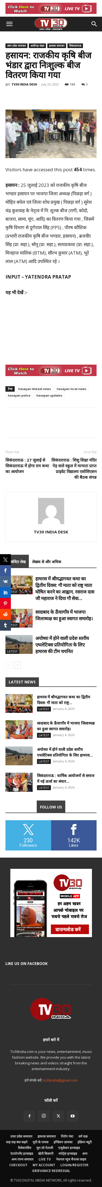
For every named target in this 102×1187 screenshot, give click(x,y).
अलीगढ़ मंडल (37, 46)
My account (44, 1165)
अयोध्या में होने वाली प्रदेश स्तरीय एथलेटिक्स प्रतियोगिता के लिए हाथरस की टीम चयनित (62, 644)
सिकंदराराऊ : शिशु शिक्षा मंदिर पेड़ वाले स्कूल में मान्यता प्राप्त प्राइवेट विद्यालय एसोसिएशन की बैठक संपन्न (74, 468)
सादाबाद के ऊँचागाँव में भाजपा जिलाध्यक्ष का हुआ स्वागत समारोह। (64, 615)
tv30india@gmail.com (60, 1080)
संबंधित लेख (17, 561)
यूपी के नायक (40, 1142)
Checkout (18, 1165)
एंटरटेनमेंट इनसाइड (21, 1153)
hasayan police (19, 395)
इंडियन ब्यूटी (85, 1142)
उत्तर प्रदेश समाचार (16, 46)
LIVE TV (45, 1159)
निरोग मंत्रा (67, 1136)
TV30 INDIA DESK (24, 84)
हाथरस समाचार (56, 46)
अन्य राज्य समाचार (22, 1159)
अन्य (84, 1153)
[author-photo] (51, 524)
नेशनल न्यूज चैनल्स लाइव (71, 1159)
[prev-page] (8, 665)
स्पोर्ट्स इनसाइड (67, 1153)
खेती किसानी (45, 1153)
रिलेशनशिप (24, 1147)
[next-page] (17, 665)
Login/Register (74, 1165)
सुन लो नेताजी (44, 1147)
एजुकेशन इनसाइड (69, 1147)
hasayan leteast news (34, 389)
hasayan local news (71, 389)
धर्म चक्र (83, 1136)
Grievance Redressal (51, 1170)
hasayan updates (49, 395)
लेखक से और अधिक (46, 561)
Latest (12, 592)
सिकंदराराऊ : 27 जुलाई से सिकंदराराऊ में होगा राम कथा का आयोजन (27, 465)
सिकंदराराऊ (75, 46)
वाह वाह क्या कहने (16, 1142)
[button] (9, 24)
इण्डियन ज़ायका (63, 1142)
